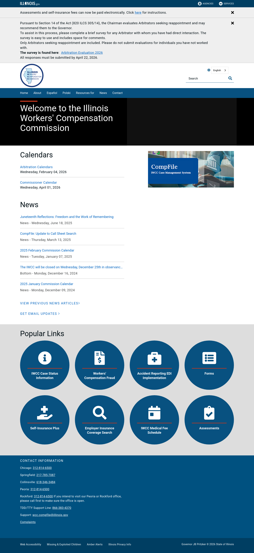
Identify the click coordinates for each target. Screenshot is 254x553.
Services (226, 3)
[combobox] (219, 70)
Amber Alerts (95, 544)
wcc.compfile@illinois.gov (50, 515)
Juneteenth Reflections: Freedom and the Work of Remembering (66, 217)
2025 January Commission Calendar (46, 284)
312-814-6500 (42, 468)
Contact (117, 93)
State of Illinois (225, 544)
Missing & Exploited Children (64, 544)
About (37, 93)
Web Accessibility (30, 544)
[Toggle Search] (230, 78)
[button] (40, 313)
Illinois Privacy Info (119, 544)
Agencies (205, 3)
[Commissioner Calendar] (72, 182)
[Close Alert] (232, 13)
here (138, 12)
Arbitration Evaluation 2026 (82, 53)
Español (52, 93)
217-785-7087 (45, 475)
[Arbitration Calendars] (72, 167)
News (103, 93)
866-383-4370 (61, 508)
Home (24, 93)
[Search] (210, 78)
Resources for (85, 93)
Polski (67, 93)
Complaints (28, 522)
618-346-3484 (45, 482)
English (217, 70)
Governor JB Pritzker (194, 544)
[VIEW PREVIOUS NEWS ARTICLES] (50, 303)
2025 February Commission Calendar (47, 250)
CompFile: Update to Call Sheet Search (48, 233)
